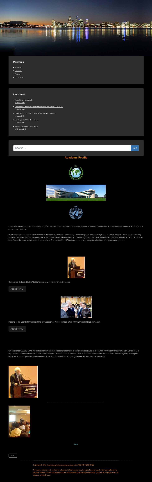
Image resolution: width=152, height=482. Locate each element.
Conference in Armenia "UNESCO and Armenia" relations (77, 114)
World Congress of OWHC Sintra (77, 127)
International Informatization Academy (60, 465)
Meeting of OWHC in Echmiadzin (77, 121)
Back (76, 444)
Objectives (18, 71)
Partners (17, 74)
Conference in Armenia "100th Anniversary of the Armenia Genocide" (77, 108)
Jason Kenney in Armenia (77, 101)
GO (135, 148)
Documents (19, 77)
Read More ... (17, 288)
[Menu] (14, 48)
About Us (18, 67)
